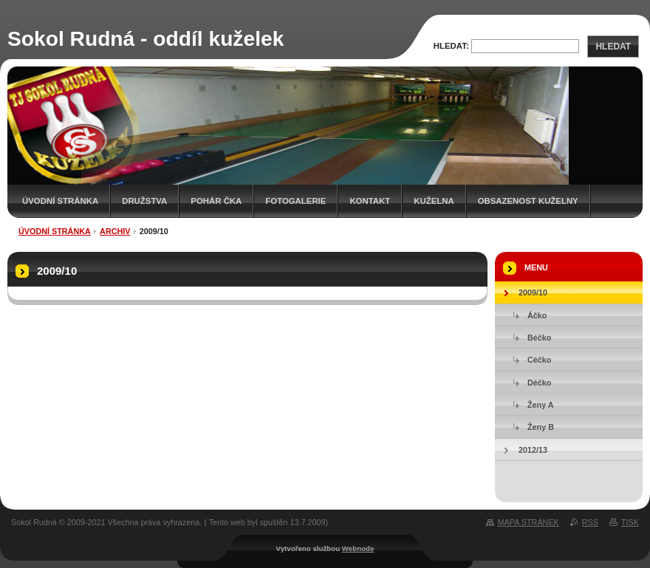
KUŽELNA (434, 200)
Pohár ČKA (216, 200)
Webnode (358, 548)
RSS (590, 522)
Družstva (144, 200)
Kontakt (369, 200)
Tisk (630, 522)
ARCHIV (115, 231)
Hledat (613, 46)
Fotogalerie (295, 200)
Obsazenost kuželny (528, 200)
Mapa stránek (528, 522)
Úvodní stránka (60, 200)
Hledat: (451, 45)
